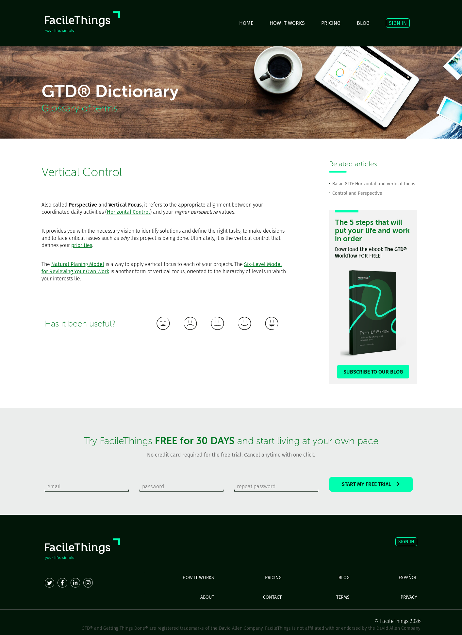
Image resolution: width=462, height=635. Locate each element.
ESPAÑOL (408, 577)
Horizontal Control (128, 212)
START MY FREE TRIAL (371, 484)
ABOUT (207, 597)
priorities (81, 245)
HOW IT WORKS (287, 23)
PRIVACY (409, 597)
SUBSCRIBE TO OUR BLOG (373, 372)
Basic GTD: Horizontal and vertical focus (373, 184)
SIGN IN (398, 23)
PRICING (330, 23)
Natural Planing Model (77, 264)
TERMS (343, 597)
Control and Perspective (357, 193)
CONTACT (272, 597)
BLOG (363, 23)
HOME (246, 23)
